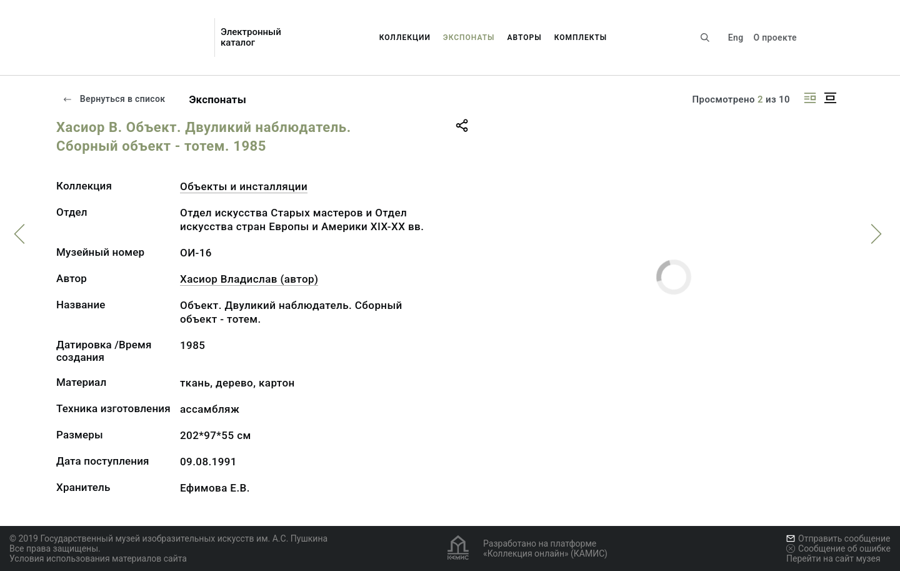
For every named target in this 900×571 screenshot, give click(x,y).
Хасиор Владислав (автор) (249, 279)
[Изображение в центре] (830, 97)
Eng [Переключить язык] (736, 38)
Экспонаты (469, 37)
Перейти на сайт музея (833, 558)
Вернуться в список (113, 99)
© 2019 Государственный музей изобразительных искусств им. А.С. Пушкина (168, 538)
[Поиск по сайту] (705, 37)
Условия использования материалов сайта (98, 558)
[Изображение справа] (810, 97)
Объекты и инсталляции (244, 186)
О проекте (774, 38)
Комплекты (581, 37)
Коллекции (405, 37)
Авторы (525, 37)
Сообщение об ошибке (838, 548)
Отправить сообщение (838, 538)
